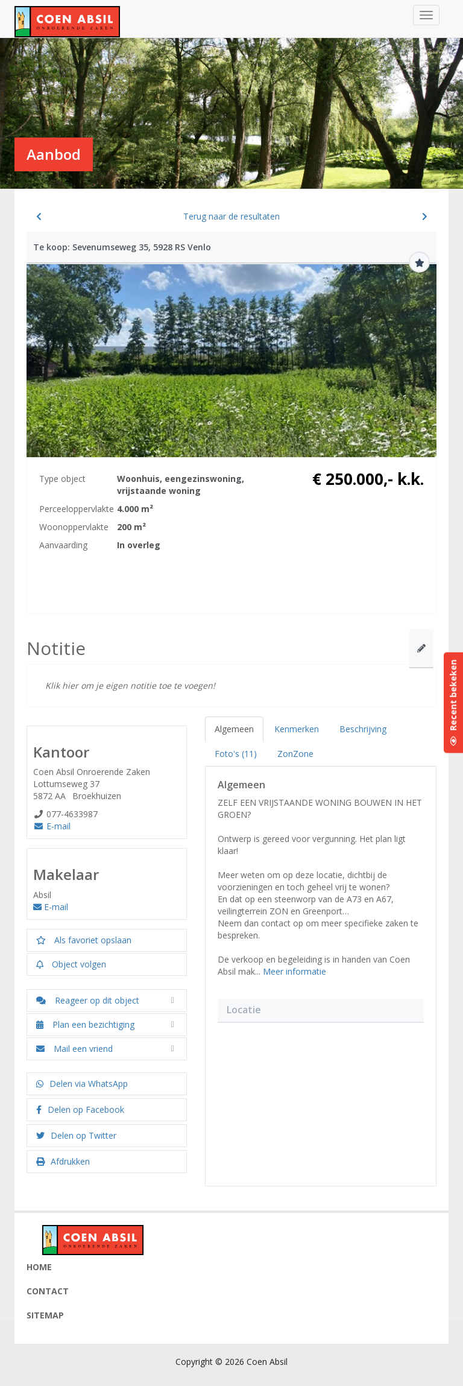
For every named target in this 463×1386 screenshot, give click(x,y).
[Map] (321, 1098)
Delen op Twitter (76, 1135)
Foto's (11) (236, 753)
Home (39, 1267)
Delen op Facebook (80, 1109)
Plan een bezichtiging (85, 1024)
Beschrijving (362, 729)
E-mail (52, 826)
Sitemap (45, 1315)
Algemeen (234, 729)
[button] (321, 1098)
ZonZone (295, 753)
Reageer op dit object (87, 1000)
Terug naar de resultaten (231, 216)
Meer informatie (294, 971)
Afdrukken (63, 1161)
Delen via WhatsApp (82, 1083)
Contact (48, 1291)
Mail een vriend (74, 1048)
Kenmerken (296, 729)
